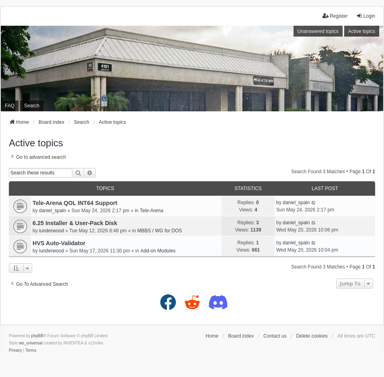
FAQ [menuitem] (9, 106)
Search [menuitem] (31, 106)
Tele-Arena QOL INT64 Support (75, 203)
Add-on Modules (157, 251)
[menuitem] (15, 350)
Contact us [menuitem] (274, 336)
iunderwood (51, 231)
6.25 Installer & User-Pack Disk (75, 223)
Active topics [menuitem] (361, 31)
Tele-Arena (151, 210)
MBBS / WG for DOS (159, 231)
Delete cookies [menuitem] (312, 336)
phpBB (37, 336)
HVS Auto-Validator (59, 243)
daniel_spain (52, 210)
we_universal (30, 343)
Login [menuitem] (365, 16)
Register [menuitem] (335, 16)
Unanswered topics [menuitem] (318, 31)
